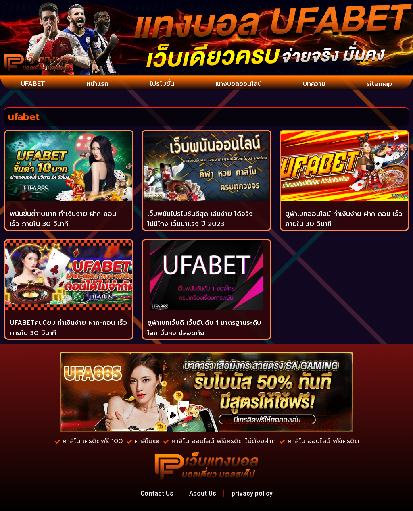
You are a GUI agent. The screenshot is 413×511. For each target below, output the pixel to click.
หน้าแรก (97, 84)
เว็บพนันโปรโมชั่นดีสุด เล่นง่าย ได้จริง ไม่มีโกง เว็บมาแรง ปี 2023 (200, 219)
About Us (203, 493)
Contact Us (155, 493)
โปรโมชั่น (161, 84)
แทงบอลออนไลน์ (238, 84)
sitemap (380, 84)
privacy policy (254, 493)
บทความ (314, 84)
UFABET (33, 84)
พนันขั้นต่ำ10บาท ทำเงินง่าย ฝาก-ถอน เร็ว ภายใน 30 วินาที (63, 219)
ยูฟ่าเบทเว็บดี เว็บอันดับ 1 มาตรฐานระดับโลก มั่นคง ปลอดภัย (204, 328)
